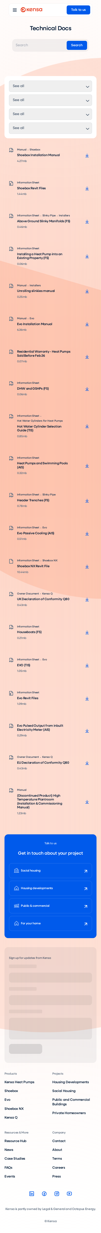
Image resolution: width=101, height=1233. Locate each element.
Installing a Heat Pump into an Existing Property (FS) (39, 256)
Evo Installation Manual (34, 324)
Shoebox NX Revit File (33, 566)
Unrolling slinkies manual (36, 291)
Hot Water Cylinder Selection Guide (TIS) (39, 428)
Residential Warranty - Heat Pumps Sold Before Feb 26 (43, 353)
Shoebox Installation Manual (38, 155)
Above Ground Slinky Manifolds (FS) (43, 221)
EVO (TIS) (23, 665)
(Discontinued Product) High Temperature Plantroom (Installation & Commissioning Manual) (39, 801)
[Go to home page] (31, 9)
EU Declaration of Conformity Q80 (43, 762)
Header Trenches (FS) (33, 500)
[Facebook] (44, 1194)
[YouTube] (69, 1194)
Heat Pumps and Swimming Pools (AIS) (42, 465)
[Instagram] (57, 1194)
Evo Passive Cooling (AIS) (35, 533)
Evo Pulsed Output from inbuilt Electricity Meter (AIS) (40, 727)
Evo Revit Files (27, 698)
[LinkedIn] (31, 1194)
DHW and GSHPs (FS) (33, 388)
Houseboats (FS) (29, 632)
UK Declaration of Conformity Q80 (43, 599)
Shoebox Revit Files (31, 188)
